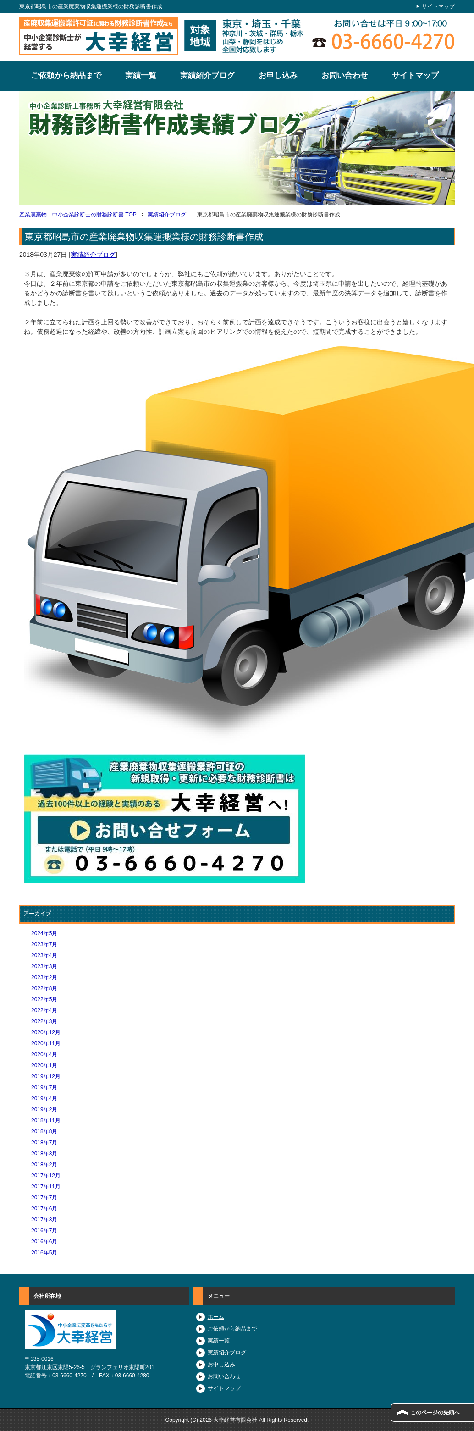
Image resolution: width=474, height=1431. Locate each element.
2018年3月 (44, 1153)
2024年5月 (44, 933)
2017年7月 (44, 1197)
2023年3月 (44, 966)
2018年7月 (44, 1142)
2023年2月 (44, 977)
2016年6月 (44, 1241)
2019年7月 (44, 1087)
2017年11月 (46, 1186)
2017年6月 (44, 1208)
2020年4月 (44, 1054)
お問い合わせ (344, 75)
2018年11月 (46, 1120)
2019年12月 (46, 1076)
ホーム (216, 1317)
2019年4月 (44, 1098)
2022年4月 (44, 1010)
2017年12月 (46, 1175)
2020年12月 (46, 1032)
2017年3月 (44, 1219)
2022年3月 (44, 1021)
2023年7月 (44, 944)
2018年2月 (44, 1164)
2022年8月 (44, 988)
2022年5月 (44, 999)
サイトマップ (415, 75)
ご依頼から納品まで (66, 75)
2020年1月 (44, 1065)
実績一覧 (140, 75)
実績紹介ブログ (207, 75)
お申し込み (278, 75)
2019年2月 (44, 1109)
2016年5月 (44, 1252)
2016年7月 (44, 1230)
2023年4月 (44, 955)
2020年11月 (46, 1043)
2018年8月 (44, 1131)
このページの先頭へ (435, 1412)
